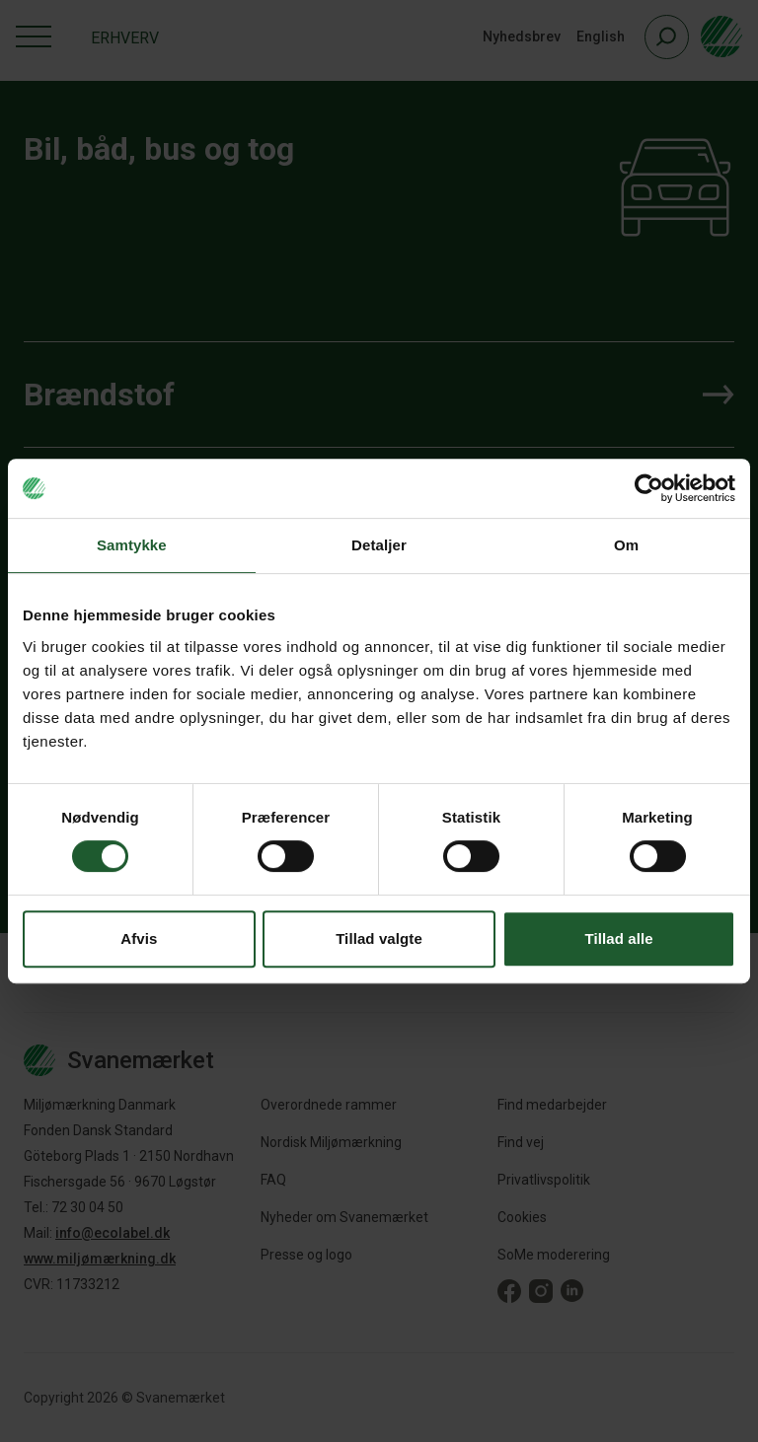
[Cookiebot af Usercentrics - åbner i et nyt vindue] (649, 488)
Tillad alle (619, 938)
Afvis (138, 938)
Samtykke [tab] (132, 545)
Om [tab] (626, 545)
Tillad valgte (379, 938)
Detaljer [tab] (379, 545)
